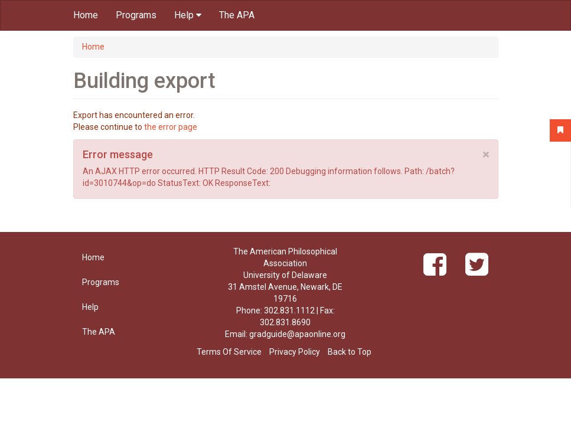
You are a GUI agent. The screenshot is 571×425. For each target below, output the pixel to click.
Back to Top (349, 352)
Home (85, 15)
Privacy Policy (294, 352)
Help (187, 15)
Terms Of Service (229, 352)
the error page (170, 127)
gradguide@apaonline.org (297, 334)
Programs (136, 15)
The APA (236, 15)
